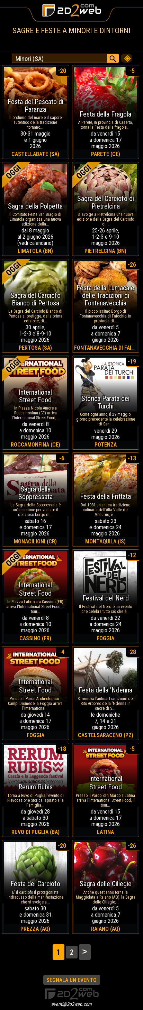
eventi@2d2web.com (71, 1004)
